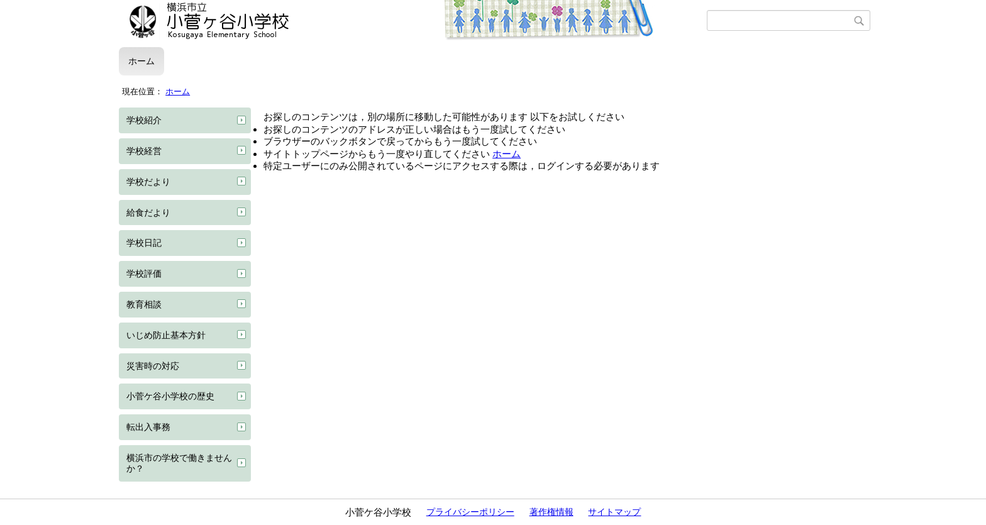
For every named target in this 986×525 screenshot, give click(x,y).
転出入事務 (148, 427)
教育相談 (144, 304)
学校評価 (144, 273)
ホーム (141, 61)
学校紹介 (144, 120)
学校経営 (144, 151)
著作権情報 (551, 512)
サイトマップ (614, 512)
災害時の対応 (152, 366)
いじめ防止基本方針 (166, 335)
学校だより (148, 182)
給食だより (148, 212)
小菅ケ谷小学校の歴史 (170, 396)
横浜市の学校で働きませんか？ (179, 463)
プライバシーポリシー (470, 512)
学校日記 (144, 243)
